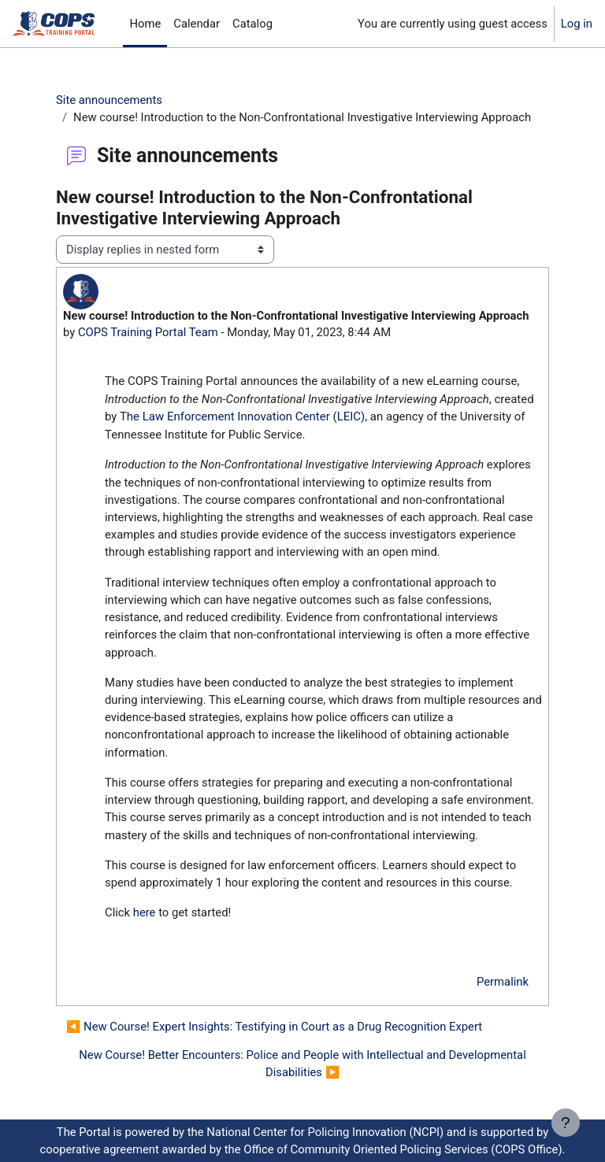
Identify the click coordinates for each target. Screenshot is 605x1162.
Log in (576, 24)
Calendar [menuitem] (196, 24)
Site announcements (109, 100)
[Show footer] (565, 1122)
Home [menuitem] (145, 24)
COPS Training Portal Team (148, 332)
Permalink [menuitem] (503, 982)
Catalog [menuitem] (252, 24)
